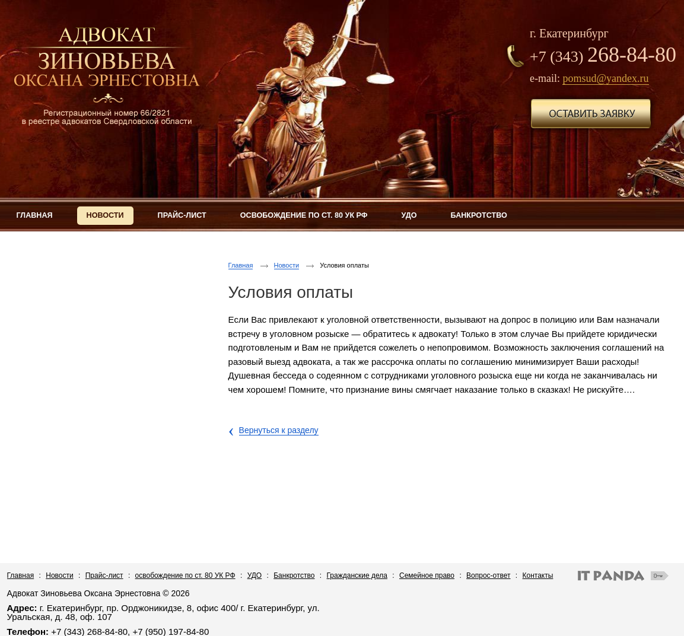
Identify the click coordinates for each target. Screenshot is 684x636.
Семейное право (426, 575)
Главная (240, 265)
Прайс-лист (104, 575)
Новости (287, 265)
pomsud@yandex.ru (605, 78)
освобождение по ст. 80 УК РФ (185, 575)
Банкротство (293, 575)
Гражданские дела (357, 575)
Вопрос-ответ (488, 575)
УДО (254, 575)
